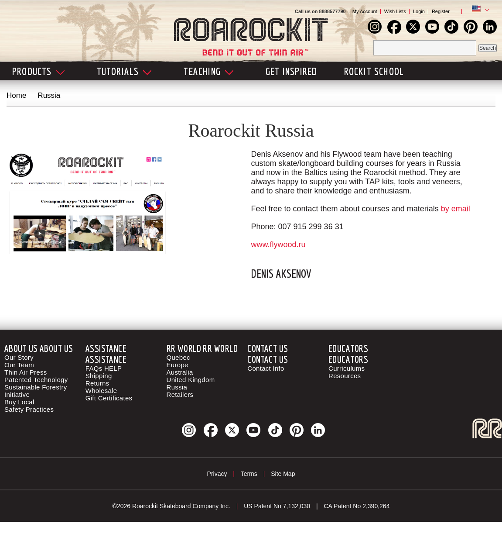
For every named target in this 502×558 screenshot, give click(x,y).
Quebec (178, 357)
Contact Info (265, 368)
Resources (344, 375)
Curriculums (346, 368)
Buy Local (19, 402)
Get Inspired (291, 71)
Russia (177, 387)
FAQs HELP (103, 368)
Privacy (217, 473)
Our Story (19, 357)
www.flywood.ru (278, 244)
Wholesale (101, 390)
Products (38, 71)
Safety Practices (29, 409)
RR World (184, 348)
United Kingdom (191, 379)
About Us (21, 348)
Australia (180, 372)
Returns (97, 383)
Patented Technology (36, 379)
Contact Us (267, 348)
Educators (348, 348)
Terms (249, 473)
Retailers (180, 394)
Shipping (98, 375)
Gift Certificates (109, 398)
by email (455, 208)
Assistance (105, 348)
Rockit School (374, 71)
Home (16, 95)
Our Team (19, 365)
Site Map (283, 473)
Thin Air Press (25, 372)
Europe (177, 365)
